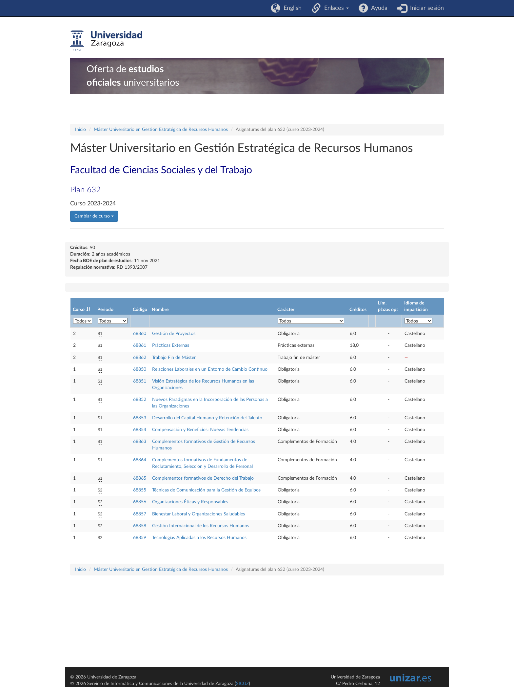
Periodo (105, 309)
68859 (139, 537)
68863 (139, 441)
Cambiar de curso (94, 216)
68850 (139, 369)
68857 (139, 514)
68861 (139, 345)
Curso (79, 309)
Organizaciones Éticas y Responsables (190, 502)
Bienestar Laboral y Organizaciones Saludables (198, 514)
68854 (139, 429)
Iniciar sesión (425, 8)
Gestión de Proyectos (173, 333)
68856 (139, 502)
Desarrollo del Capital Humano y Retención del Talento (207, 418)
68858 (139, 526)
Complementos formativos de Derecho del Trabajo (203, 478)
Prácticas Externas (170, 345)
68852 (139, 399)
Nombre (160, 309)
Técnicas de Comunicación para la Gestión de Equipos (206, 490)
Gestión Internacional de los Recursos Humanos (200, 526)
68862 (139, 357)
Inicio (80, 129)
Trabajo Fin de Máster (174, 357)
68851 (139, 381)
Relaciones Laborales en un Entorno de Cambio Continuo (209, 369)
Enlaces (335, 8)
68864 (139, 460)
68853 (139, 418)
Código (140, 309)
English (291, 8)
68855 (139, 490)
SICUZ (242, 683)
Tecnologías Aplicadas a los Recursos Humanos (199, 537)
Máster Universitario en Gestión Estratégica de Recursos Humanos (161, 129)
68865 (139, 478)
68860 (139, 333)
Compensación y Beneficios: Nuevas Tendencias (200, 429)
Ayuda (377, 8)
